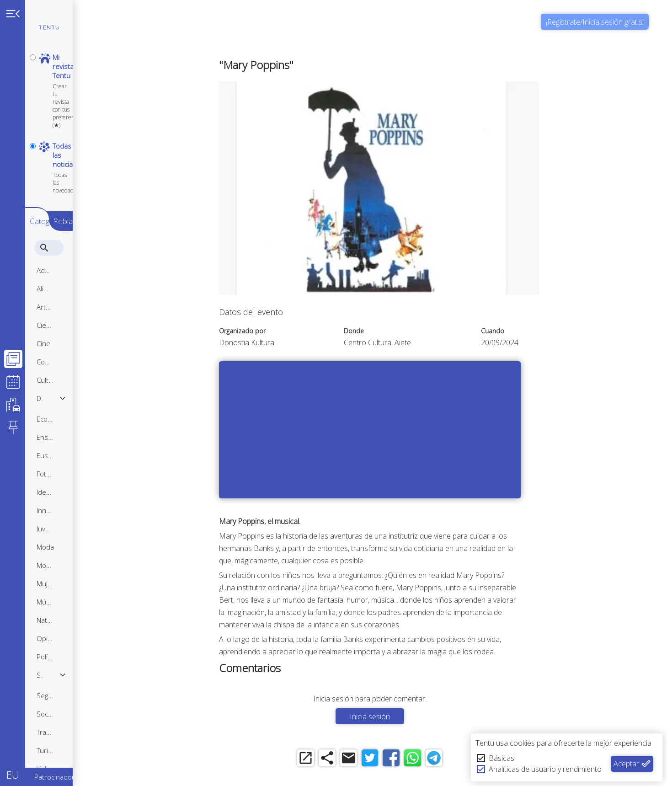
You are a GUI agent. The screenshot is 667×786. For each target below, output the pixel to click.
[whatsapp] (453, 759)
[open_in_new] (328, 759)
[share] (353, 759)
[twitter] (403, 759)
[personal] (33, 57)
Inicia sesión (403, 716)
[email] (378, 759)
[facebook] (428, 759)
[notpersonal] (33, 97)
